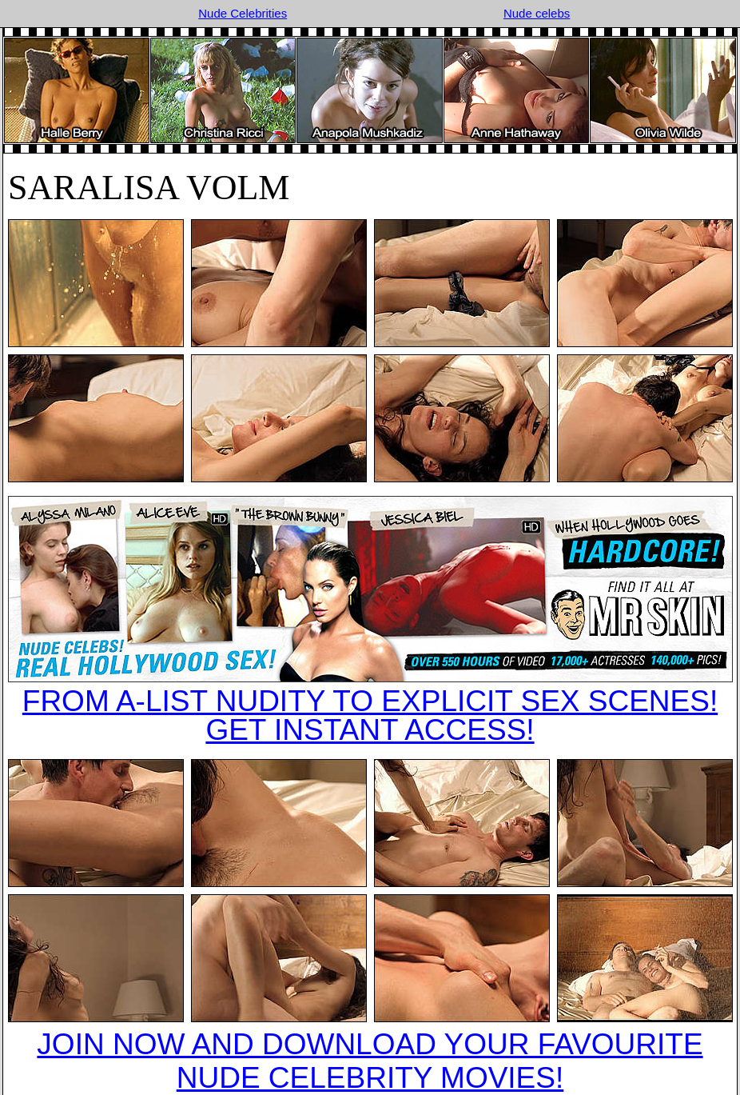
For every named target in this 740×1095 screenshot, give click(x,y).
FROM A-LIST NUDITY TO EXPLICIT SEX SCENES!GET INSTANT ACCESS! (370, 715)
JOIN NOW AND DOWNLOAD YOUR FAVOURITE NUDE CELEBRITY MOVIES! (369, 1061)
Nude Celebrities (242, 13)
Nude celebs (536, 13)
